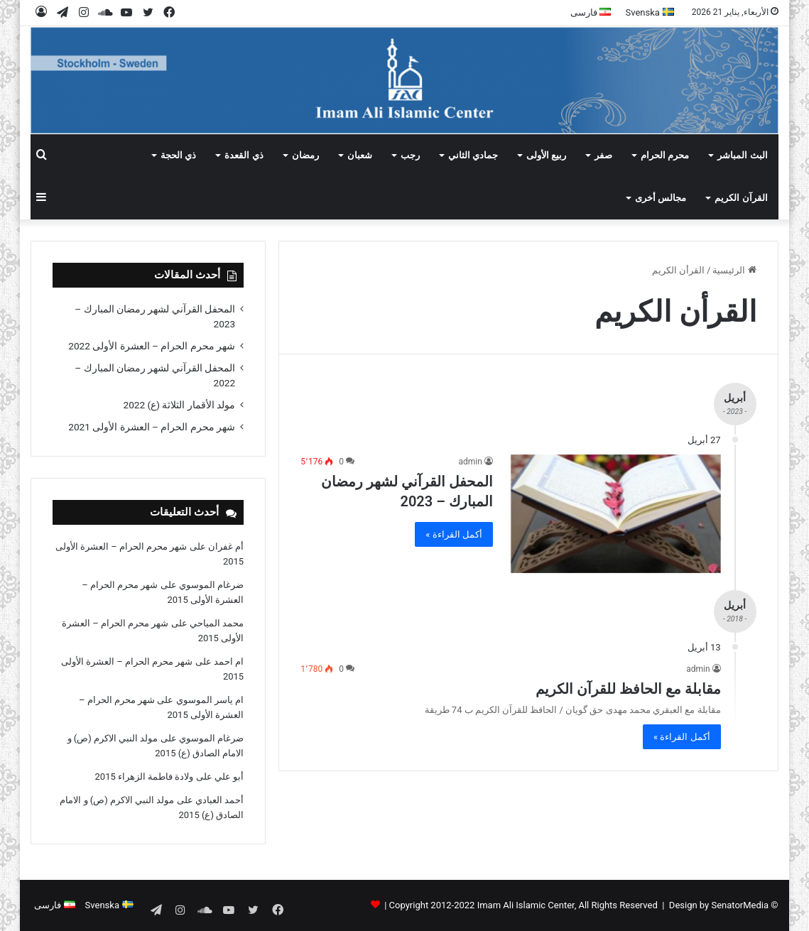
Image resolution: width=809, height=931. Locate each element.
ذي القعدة (243, 155)
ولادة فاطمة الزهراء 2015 (144, 776)
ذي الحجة (178, 155)
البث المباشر (742, 155)
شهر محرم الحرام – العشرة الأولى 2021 (151, 426)
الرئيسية (734, 270)
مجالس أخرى (660, 197)
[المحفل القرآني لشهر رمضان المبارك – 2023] (616, 513)
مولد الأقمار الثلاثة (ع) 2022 (180, 404)
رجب (410, 155)
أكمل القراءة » (453, 534)
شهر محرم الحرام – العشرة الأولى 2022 (151, 346)
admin (470, 462)
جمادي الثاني (473, 155)
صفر (603, 155)
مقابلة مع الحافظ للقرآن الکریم (628, 688)
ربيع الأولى (546, 155)
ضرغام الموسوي (211, 584)
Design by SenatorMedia (719, 905)
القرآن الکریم (741, 197)
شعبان (359, 155)
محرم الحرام (665, 155)
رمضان (305, 155)
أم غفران (226, 546)
